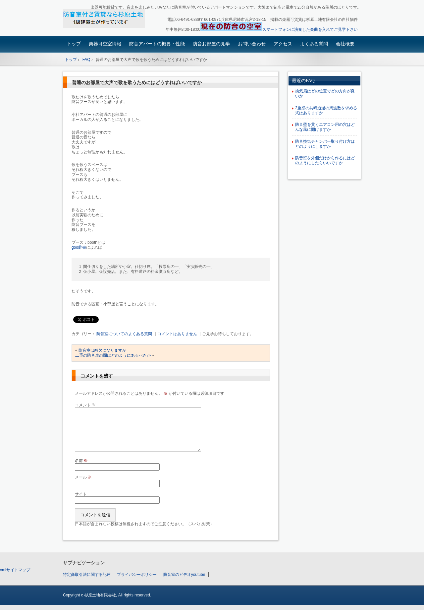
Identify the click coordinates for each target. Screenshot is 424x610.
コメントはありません (177, 333)
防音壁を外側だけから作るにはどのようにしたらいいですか (325, 160)
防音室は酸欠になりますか (102, 350)
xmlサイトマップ (15, 570)
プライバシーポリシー (137, 574)
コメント (85, 405)
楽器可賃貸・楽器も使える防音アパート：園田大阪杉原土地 (109, 18)
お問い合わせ (252, 43)
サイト (81, 494)
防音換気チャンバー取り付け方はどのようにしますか (325, 144)
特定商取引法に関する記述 (87, 574)
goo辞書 (79, 247)
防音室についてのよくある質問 (124, 333)
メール (83, 477)
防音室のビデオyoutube (184, 574)
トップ (74, 43)
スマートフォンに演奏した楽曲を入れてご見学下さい (310, 29)
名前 (81, 460)
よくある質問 (314, 43)
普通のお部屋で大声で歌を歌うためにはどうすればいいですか (137, 82)
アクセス (283, 43)
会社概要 (345, 43)
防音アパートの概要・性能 (157, 43)
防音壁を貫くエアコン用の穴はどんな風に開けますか (325, 127)
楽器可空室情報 (105, 43)
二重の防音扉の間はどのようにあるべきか (113, 355)
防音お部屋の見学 (211, 43)
